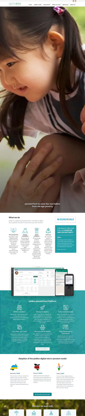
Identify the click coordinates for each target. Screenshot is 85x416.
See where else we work (42, 394)
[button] (1, 109)
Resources (65, 4)
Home (30, 4)
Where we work (56, 4)
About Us (72, 4)
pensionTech (46, 4)
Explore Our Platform (42, 349)
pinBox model (37, 4)
